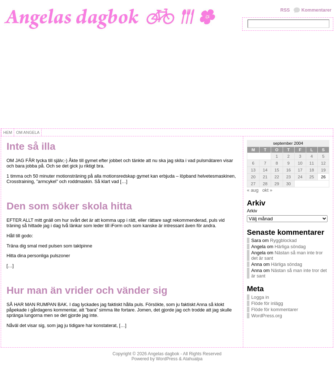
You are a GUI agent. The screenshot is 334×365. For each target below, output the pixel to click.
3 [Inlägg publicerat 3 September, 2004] (300, 156)
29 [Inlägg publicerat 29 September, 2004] (276, 184)
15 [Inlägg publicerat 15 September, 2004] (276, 170)
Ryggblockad (283, 240)
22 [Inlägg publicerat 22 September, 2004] (276, 177)
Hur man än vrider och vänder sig (87, 290)
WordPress (166, 358)
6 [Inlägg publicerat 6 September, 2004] (253, 163)
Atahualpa (192, 358)
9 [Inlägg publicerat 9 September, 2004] (288, 163)
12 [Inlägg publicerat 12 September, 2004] (323, 163)
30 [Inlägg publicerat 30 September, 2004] (288, 184)
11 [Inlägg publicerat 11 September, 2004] (311, 163)
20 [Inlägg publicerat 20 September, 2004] (253, 177)
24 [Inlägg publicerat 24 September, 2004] (300, 177)
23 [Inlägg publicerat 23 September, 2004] (288, 177)
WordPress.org (266, 315)
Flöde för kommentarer (274, 309)
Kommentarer (316, 10)
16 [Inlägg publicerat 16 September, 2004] (288, 170)
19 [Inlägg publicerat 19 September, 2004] (323, 170)
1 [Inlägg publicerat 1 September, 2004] (277, 156)
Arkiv (252, 210)
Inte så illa (31, 146)
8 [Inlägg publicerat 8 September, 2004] (277, 163)
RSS (285, 10)
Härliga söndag (290, 246)
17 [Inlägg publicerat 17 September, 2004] (300, 170)
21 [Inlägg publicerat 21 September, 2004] (265, 177)
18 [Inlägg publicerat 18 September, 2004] (311, 170)
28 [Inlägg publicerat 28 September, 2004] (265, 184)
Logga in (260, 297)
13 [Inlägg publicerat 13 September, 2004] (253, 170)
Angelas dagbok (163, 353)
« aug (252, 190)
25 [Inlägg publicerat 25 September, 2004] (311, 177)
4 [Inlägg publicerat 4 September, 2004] (312, 156)
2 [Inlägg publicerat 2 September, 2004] (288, 156)
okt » (267, 190)
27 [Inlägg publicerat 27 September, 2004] (253, 184)
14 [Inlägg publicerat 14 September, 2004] (265, 170)
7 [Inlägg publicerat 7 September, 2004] (265, 163)
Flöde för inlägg (267, 303)
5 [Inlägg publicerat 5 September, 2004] (323, 156)
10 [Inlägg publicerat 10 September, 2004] (300, 163)
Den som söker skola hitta (69, 206)
